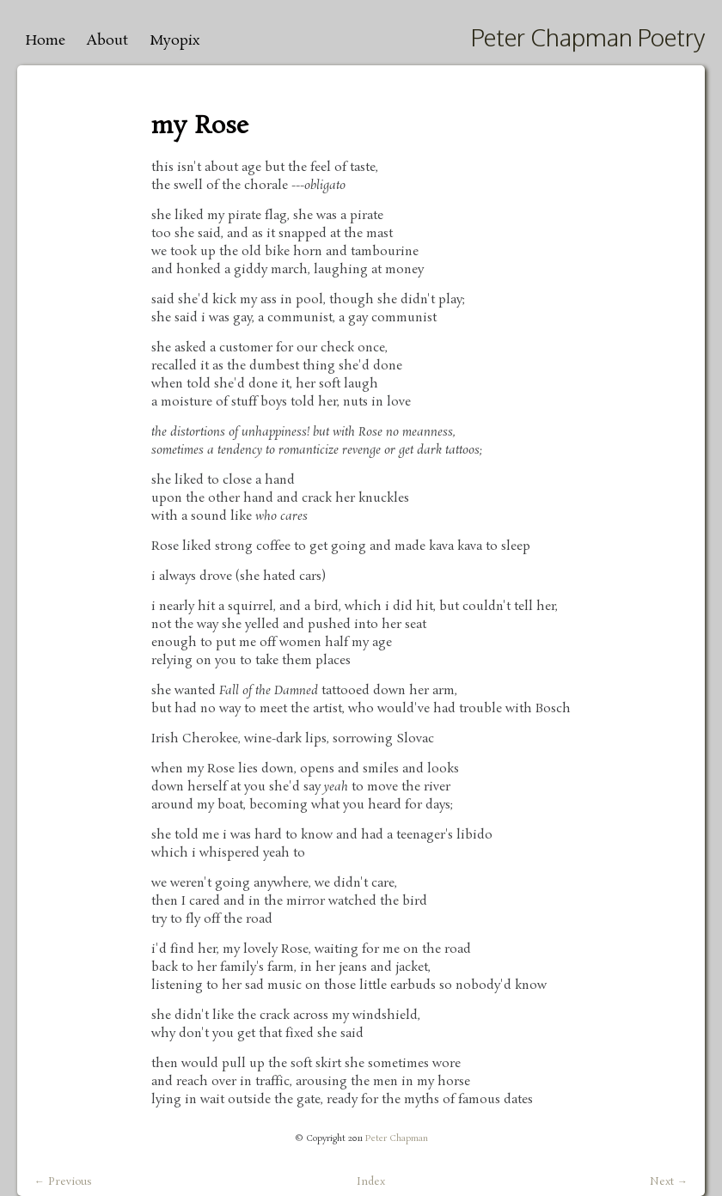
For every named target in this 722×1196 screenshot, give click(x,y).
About (107, 41)
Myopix (174, 41)
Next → (669, 1182)
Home (45, 41)
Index (371, 1182)
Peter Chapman (396, 1138)
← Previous (63, 1182)
